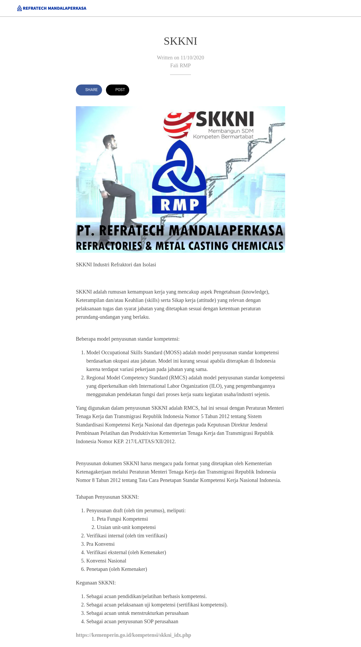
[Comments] (279, 90)
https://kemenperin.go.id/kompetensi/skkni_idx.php (133, 635)
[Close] (8, 8)
